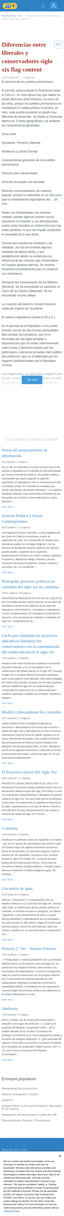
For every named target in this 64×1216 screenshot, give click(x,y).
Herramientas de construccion (20, 1088)
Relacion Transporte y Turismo (20, 1094)
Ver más (32, 379)
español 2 (7, 1100)
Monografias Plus (12, 16)
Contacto (7, 1157)
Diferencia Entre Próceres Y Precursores (26, 1120)
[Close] (60, 1162)
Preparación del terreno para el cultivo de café (29, 1114)
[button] (58, 58)
